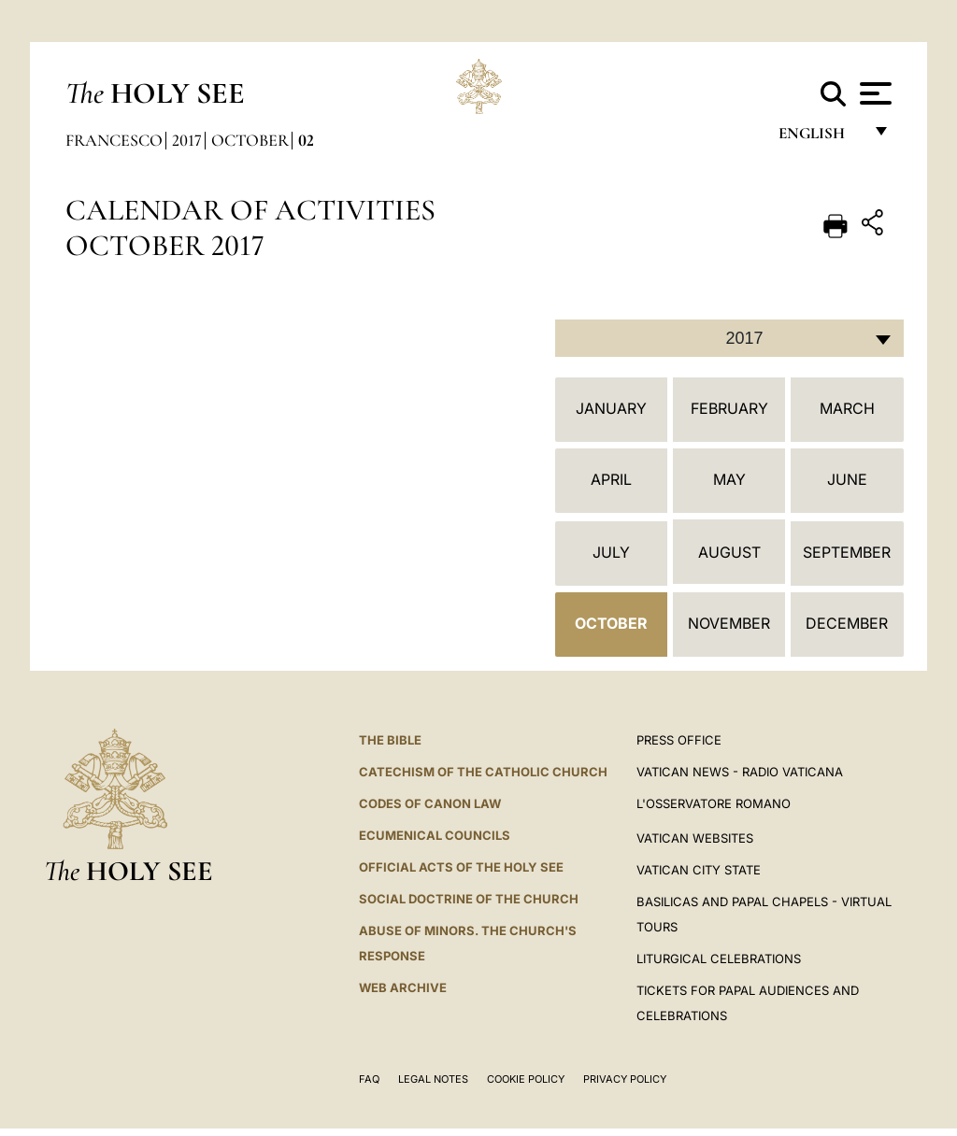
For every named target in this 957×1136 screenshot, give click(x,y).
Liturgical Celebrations (718, 958)
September (847, 552)
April (611, 479)
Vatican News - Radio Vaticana (739, 771)
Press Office (678, 739)
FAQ (369, 1079)
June (847, 479)
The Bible (390, 739)
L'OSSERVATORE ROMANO (713, 803)
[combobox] (729, 338)
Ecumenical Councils (434, 835)
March (847, 408)
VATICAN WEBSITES (694, 838)
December (847, 623)
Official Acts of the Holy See (461, 866)
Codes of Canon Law (430, 803)
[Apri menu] (873, 93)
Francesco (114, 140)
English (820, 137)
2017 (187, 140)
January (611, 408)
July (611, 552)
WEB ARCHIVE (403, 987)
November (729, 623)
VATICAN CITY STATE (698, 869)
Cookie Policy (525, 1079)
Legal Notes (433, 1079)
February (729, 408)
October (250, 140)
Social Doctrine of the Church (468, 898)
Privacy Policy (624, 1079)
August (729, 552)
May (729, 479)
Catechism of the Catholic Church (483, 771)
